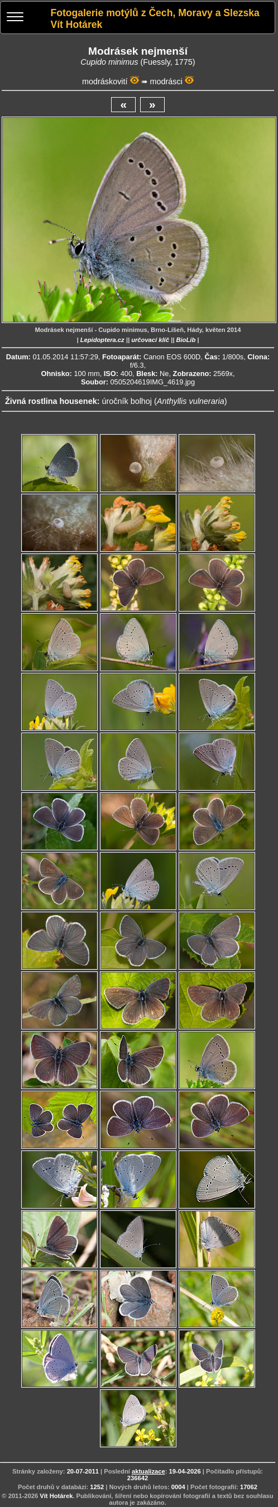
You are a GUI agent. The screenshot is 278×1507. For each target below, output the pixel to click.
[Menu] (15, 18)
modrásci (166, 81)
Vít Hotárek (56, 1495)
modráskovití (105, 81)
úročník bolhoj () (164, 401)
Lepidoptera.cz (102, 339)
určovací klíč (150, 339)
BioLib (185, 339)
